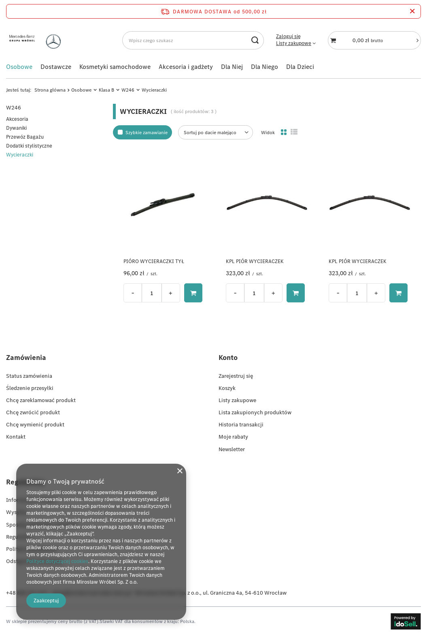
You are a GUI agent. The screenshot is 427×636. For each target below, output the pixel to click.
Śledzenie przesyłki (29, 388)
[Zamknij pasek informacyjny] (412, 11)
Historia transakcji (241, 424)
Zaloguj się (288, 36)
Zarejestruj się (236, 375)
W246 (127, 90)
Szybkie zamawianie (146, 132)
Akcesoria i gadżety (186, 66)
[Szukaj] (255, 40)
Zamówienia (26, 357)
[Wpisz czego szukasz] (193, 40)
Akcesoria (17, 119)
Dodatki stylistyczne (29, 145)
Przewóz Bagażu (25, 136)
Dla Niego (264, 66)
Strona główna (50, 90)
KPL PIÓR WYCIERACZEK (255, 261)
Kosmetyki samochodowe (115, 66)
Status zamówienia (29, 375)
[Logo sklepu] (37, 40)
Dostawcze (55, 66)
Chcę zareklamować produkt (41, 400)
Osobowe (19, 66)
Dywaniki (16, 127)
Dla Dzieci (300, 66)
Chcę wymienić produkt (35, 424)
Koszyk (227, 388)
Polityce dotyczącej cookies (57, 561)
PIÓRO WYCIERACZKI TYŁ (153, 261)
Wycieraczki (19, 154)
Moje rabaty (233, 436)
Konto (228, 357)
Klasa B (106, 90)
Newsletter (232, 449)
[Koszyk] (374, 40)
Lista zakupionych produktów (255, 412)
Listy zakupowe (293, 43)
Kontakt (15, 436)
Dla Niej (232, 66)
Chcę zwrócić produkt (33, 412)
